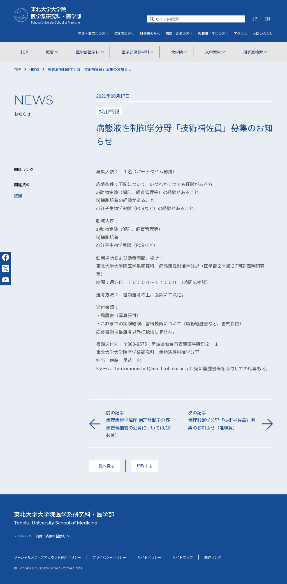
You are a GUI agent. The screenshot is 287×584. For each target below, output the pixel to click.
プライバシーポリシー (109, 557)
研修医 (150, 33)
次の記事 (222, 420)
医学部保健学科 (137, 52)
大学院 (179, 52)
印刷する (144, 466)
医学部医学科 (90, 52)
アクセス (240, 33)
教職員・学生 (213, 33)
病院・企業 (179, 33)
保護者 (124, 33)
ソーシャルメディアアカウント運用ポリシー (47, 557)
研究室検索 (254, 52)
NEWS (34, 69)
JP (254, 18)
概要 (53, 52)
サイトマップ (183, 557)
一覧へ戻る (104, 466)
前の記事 (140, 424)
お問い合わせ (263, 33)
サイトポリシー (149, 557)
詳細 (18, 195)
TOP (25, 52)
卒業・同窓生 (93, 33)
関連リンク (212, 557)
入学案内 (214, 52)
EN (267, 18)
